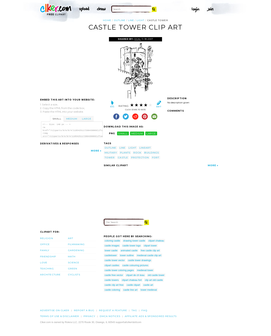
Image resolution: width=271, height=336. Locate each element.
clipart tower (150, 245)
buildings (151, 152)
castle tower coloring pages (119, 270)
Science (73, 262)
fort (155, 157)
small (123, 133)
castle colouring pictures (135, 265)
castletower (111, 255)
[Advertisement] (71, 65)
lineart (145, 147)
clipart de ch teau (135, 275)
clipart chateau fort (132, 280)
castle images (112, 245)
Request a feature (113, 310)
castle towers (112, 280)
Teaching (47, 268)
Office (45, 244)
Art (70, 238)
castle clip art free (114, 284)
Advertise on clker (54, 310)
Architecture (50, 274)
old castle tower (156, 275)
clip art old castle (154, 280)
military (111, 152)
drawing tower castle (134, 240)
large (151, 133)
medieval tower (145, 270)
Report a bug (84, 310)
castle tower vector (115, 260)
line (131, 20)
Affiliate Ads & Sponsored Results (151, 316)
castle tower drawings (139, 260)
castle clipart (133, 284)
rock (137, 152)
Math (71, 256)
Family (44, 250)
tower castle (111, 250)
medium (137, 133)
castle (123, 157)
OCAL (137, 39)
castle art (148, 284)
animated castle (129, 250)
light (140, 20)
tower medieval (149, 289)
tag (134, 310)
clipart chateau (156, 240)
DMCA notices (110, 316)
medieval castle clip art (149, 255)
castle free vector (114, 275)
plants (125, 152)
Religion (46, 238)
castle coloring (112, 289)
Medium (71, 118)
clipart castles (112, 265)
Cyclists (74, 274)
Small (57, 118)
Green (72, 268)
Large (86, 118)
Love (43, 262)
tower (110, 157)
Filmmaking (76, 244)
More (95, 150)
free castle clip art (150, 250)
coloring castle (112, 240)
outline (120, 20)
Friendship (48, 256)
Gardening (76, 250)
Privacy (89, 316)
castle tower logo (132, 245)
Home (107, 20)
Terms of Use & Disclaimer (59, 316)
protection (140, 157)
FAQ (144, 310)
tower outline (127, 255)
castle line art (130, 289)
